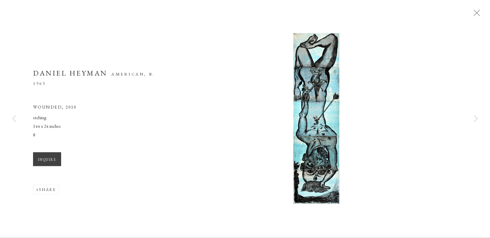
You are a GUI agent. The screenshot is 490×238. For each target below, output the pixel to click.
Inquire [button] (47, 161)
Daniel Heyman (70, 75)
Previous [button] (14, 119)
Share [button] (47, 191)
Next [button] (476, 119)
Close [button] (477, 15)
